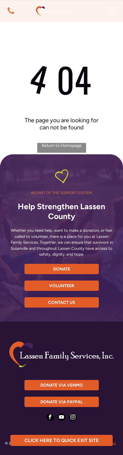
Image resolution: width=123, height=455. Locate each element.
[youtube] (61, 417)
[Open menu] (112, 11)
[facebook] (50, 417)
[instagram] (73, 417)
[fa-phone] (11, 13)
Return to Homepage (62, 145)
